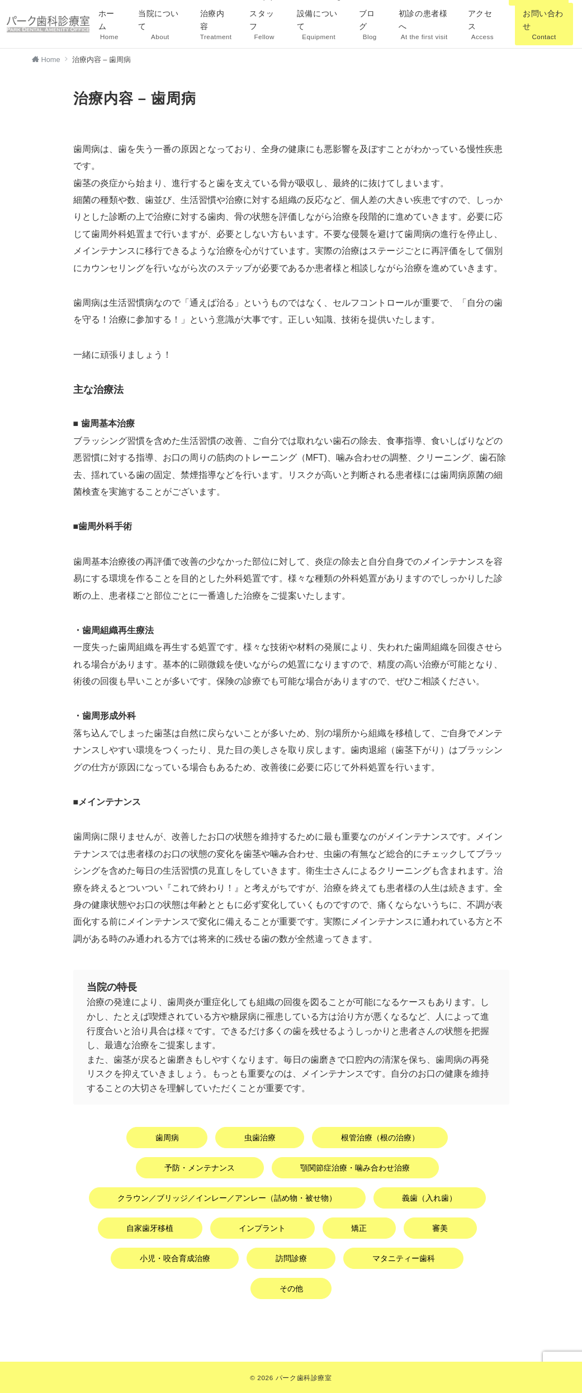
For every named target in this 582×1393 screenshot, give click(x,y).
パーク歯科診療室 (304, 1377)
